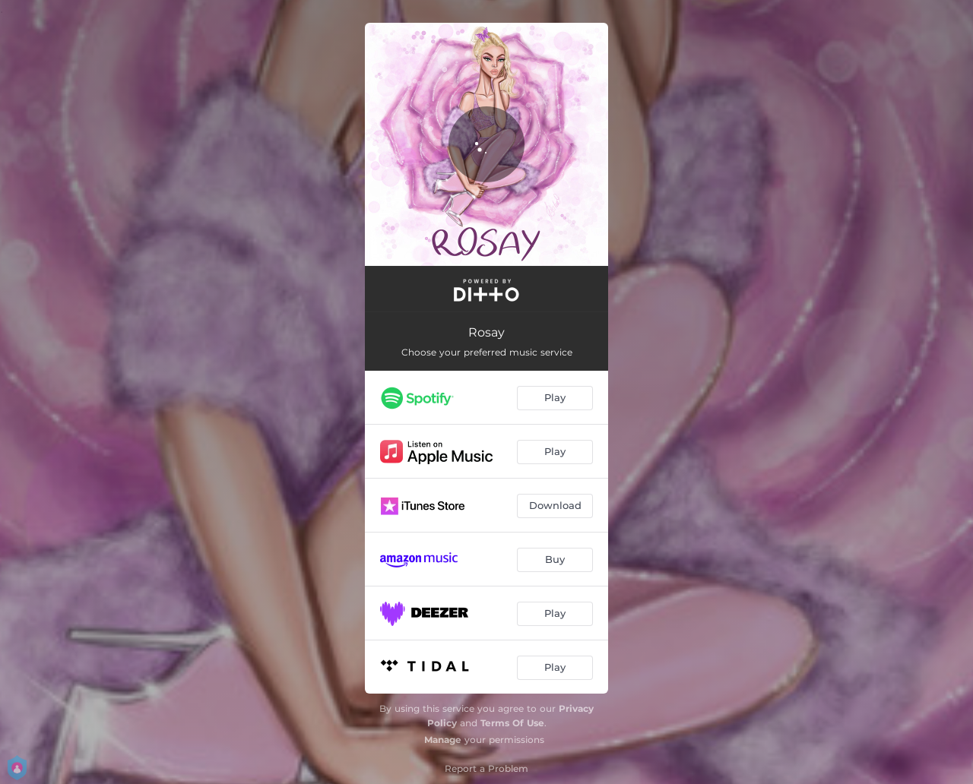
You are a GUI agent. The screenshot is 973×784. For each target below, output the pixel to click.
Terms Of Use (512, 723)
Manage (442, 739)
